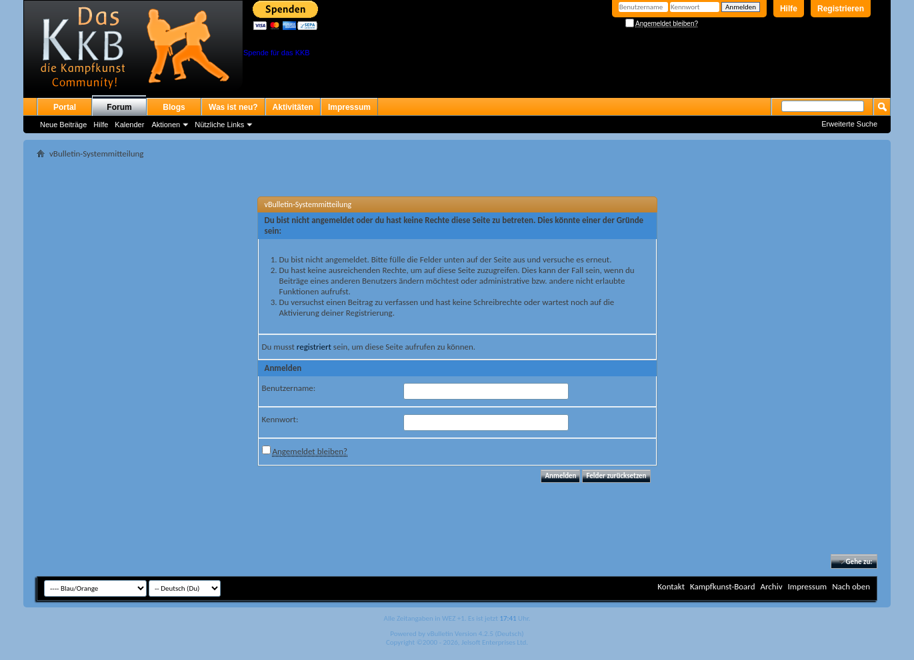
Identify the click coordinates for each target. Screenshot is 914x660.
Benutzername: (289, 388)
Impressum (349, 107)
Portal (64, 107)
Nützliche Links (219, 125)
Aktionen (165, 125)
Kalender (129, 125)
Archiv (771, 586)
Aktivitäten (293, 107)
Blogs (174, 107)
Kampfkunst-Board (722, 586)
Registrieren (840, 8)
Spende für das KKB (276, 53)
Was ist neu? (233, 107)
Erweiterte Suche (849, 124)
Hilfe (788, 8)
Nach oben (851, 586)
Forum (119, 107)
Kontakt (671, 586)
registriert (314, 347)
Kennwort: (280, 419)
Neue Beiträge (63, 125)
